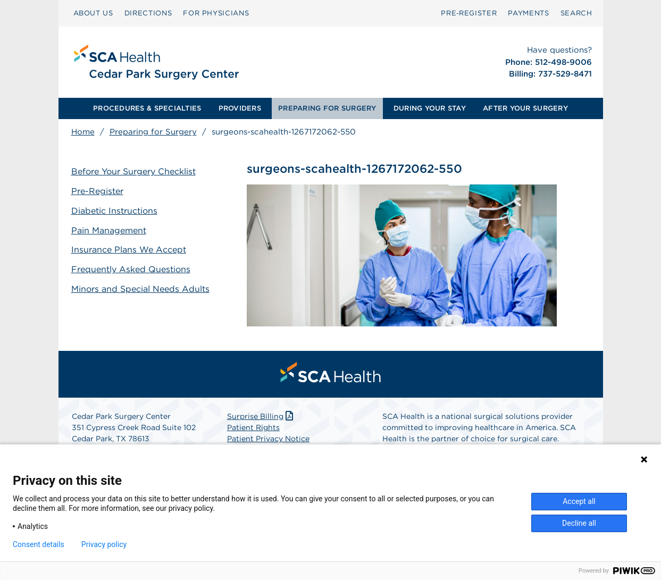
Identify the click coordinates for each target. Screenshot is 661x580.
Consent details (38, 544)
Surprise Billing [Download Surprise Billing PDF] (261, 416)
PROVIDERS (240, 108)
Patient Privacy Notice (268, 438)
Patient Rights (253, 427)
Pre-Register (97, 191)
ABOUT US (93, 13)
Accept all (579, 501)
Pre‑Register (469, 13)
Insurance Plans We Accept (128, 250)
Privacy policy (104, 544)
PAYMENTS (528, 13)
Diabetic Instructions (114, 211)
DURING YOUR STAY (430, 108)
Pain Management (108, 230)
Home (83, 132)
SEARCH (576, 13)
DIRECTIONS (148, 13)
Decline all (579, 523)
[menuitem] (93, 13)
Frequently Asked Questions (130, 269)
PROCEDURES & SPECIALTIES (147, 108)
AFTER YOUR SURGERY (525, 108)
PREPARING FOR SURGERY (327, 108)
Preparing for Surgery (153, 132)
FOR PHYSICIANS (216, 13)
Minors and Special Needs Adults (140, 289)
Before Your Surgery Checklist (133, 171)
